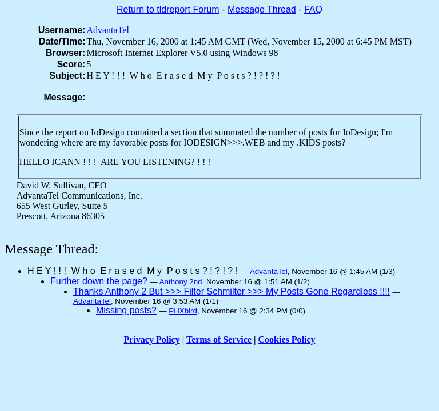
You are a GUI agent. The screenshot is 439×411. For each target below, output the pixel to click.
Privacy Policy (152, 339)
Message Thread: (51, 248)
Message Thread (262, 9)
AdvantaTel (107, 30)
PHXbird (183, 311)
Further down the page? (98, 281)
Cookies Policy (287, 339)
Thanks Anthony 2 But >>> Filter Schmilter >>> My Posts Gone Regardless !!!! (231, 291)
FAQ (313, 9)
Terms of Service (219, 339)
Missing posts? (126, 310)
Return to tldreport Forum (168, 9)
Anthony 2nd (180, 281)
